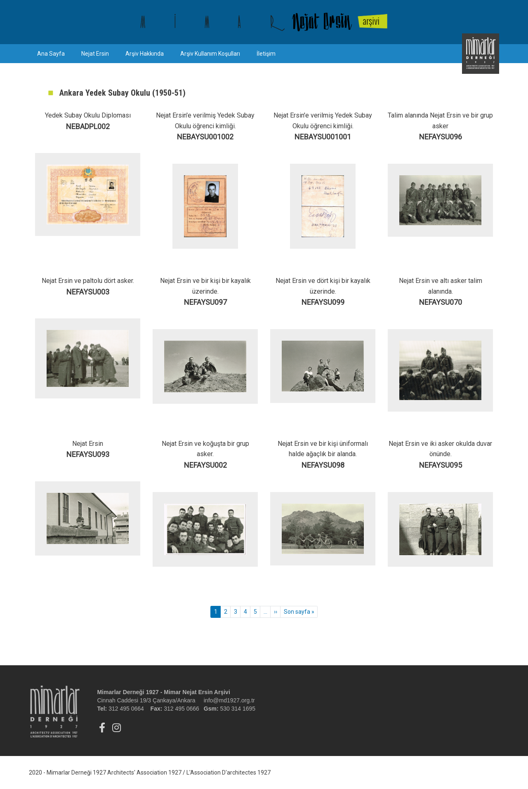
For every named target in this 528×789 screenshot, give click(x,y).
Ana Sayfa (51, 53)
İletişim (266, 53)
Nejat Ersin (95, 53)
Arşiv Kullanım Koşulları (210, 53)
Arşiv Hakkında (144, 53)
